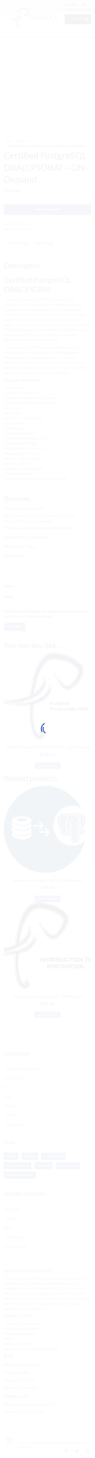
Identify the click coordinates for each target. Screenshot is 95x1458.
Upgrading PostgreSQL (22, 1068)
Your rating (15, 545)
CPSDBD (11, 1106)
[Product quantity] (10, 200)
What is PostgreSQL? (21, 1388)
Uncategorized (15, 1246)
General (10, 1218)
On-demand (13, 1078)
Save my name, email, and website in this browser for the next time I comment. (46, 613)
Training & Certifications (23, 1323)
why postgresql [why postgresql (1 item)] (20, 1175)
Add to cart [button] (47, 765)
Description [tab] (18, 243)
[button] (77, 19)
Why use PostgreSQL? (22, 1365)
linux (7, 1087)
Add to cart (47, 209)
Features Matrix (16, 1372)
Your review (15, 554)
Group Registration (19, 1333)
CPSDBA (11, 1115)
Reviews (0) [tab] (43, 243)
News (8, 1227)
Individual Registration (22, 1328)
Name (9, 586)
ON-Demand (28, 224)
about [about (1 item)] (11, 1156)
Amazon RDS (14, 1124)
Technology (13, 1237)
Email (8, 597)
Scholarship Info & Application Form (32, 1348)
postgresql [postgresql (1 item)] (53, 1156)
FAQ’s (8, 1338)
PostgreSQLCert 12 (19, 1380)
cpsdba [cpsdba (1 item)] (30, 1156)
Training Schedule (18, 1343)
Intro (8, 1096)
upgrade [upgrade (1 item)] (43, 1165)
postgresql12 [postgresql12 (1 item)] (17, 1165)
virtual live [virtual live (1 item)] (68, 1165)
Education (12, 1209)
